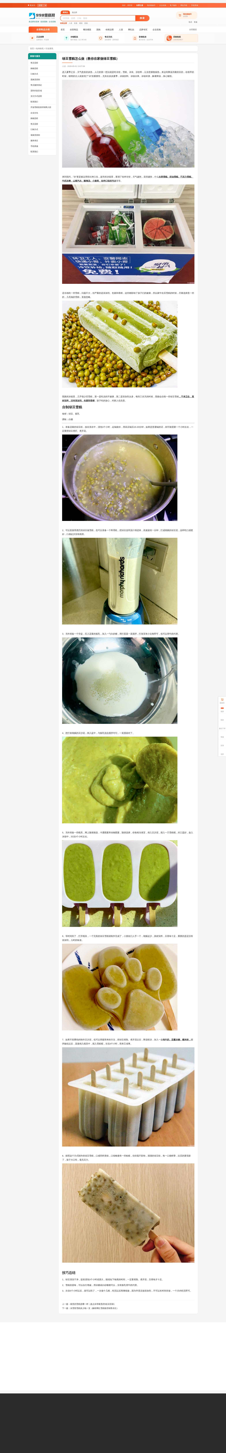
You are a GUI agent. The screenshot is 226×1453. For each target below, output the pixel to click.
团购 (86, 23)
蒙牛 (168, 1378)
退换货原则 (35, 79)
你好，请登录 (127, 5)
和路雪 (169, 1362)
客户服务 (173, 5)
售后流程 (34, 63)
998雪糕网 (140, 1387)
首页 (63, 29)
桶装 (81, 23)
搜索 (142, 18)
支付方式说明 (36, 96)
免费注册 (139, 5)
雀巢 (75, 23)
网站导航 (183, 5)
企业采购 (162, 5)
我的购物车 (151, 5)
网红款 (131, 29)
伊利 (168, 1374)
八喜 (70, 23)
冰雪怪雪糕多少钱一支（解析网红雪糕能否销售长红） (94, 1308)
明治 (168, 1366)
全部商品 (74, 29)
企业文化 (34, 113)
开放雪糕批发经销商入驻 (41, 107)
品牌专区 (143, 29)
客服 (195, 22)
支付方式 (134, 1349)
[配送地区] (42, 5)
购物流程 (34, 68)
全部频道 (193, 29)
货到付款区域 (36, 91)
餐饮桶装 (87, 29)
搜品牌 (74, 12)
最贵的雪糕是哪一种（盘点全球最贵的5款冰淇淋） (93, 1304)
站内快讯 (40, 48)
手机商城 (194, 5)
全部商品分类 (43, 29)
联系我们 (34, 102)
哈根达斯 (63, 23)
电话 (190, 22)
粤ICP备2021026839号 (118, 1387)
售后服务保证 (36, 85)
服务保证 (34, 140)
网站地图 (103, 1387)
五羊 (168, 1370)
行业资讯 (49, 48)
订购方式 (34, 74)
